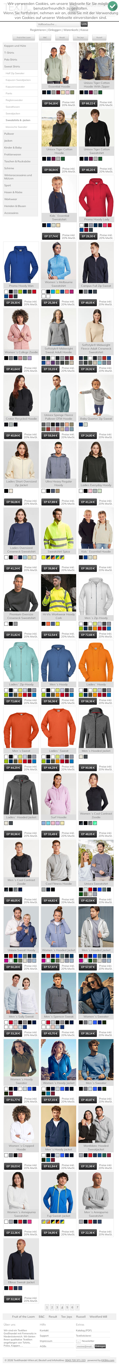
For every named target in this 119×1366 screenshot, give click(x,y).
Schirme (9, 168)
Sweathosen (13, 106)
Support (44, 1335)
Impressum (46, 1340)
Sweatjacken (13, 113)
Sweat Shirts (12, 66)
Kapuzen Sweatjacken (18, 79)
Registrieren (38, 30)
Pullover (9, 133)
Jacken (8, 140)
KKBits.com (107, 1360)
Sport (7, 185)
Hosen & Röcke (13, 192)
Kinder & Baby (13, 147)
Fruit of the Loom (24, 37)
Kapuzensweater (15, 86)
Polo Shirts (10, 59)
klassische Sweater (16, 126)
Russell (99, 37)
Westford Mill (98, 1316)
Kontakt (44, 1330)
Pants (9, 93)
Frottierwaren (12, 154)
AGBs (43, 1346)
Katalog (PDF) (84, 1330)
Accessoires (11, 213)
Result (62, 37)
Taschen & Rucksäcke (17, 161)
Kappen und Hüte (15, 45)
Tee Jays (80, 37)
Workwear (10, 199)
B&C (45, 37)
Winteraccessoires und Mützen (18, 176)
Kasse (84, 30)
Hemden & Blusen (15, 206)
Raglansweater (14, 100)
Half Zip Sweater (15, 73)
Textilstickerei (83, 1335)
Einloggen (54, 30)
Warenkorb (70, 30)
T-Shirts (9, 52)
